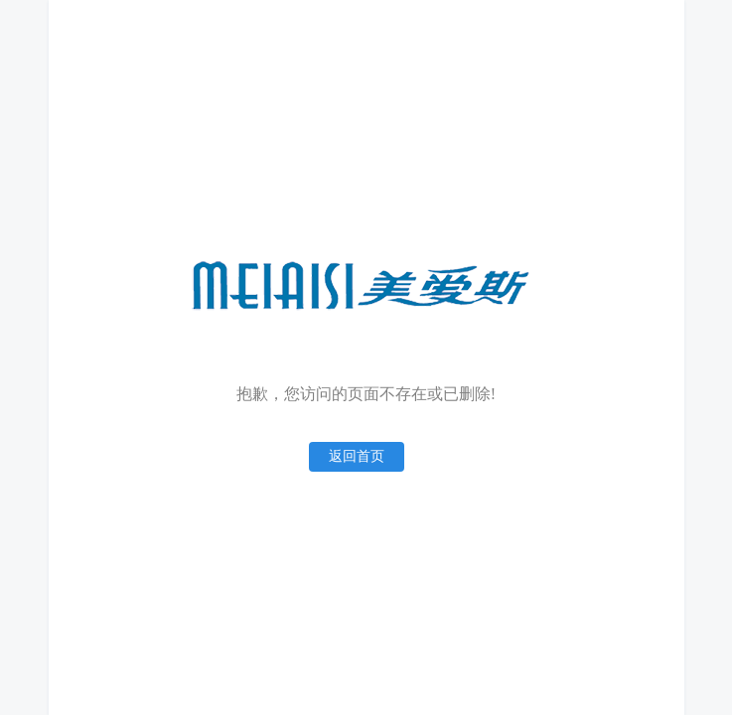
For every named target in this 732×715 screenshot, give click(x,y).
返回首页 (356, 456)
